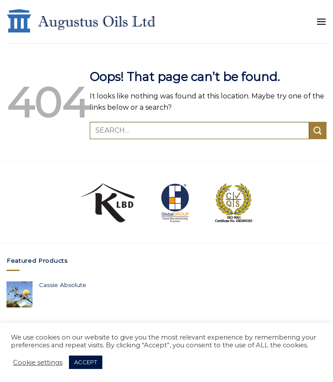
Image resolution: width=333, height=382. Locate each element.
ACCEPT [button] (85, 362)
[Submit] (317, 130)
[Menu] (321, 21)
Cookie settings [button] (37, 362)
